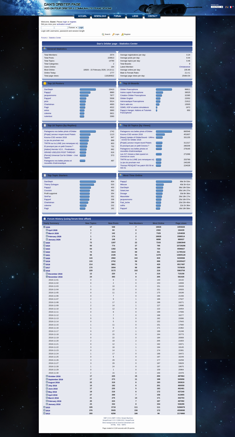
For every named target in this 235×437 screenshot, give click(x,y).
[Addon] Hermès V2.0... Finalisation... (60, 149)
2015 (48, 407)
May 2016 (52, 392)
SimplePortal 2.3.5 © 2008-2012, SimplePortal (118, 420)
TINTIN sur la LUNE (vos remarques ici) (61, 143)
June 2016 (53, 389)
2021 (48, 255)
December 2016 (55, 274)
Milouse (123, 184)
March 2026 (53, 233)
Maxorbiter (124, 196)
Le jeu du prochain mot (54, 140)
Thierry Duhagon (51, 184)
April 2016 (52, 395)
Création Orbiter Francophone (133, 95)
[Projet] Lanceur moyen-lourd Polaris (59, 134)
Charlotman (49, 104)
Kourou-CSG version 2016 (55, 137)
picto (46, 101)
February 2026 (54, 236)
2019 (48, 261)
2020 (48, 258)
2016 (48, 271)
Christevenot (184, 67)
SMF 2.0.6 (107, 418)
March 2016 (53, 398)
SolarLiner (124, 190)
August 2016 (54, 382)
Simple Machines (127, 418)
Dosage (123, 193)
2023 (48, 249)
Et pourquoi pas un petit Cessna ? (58, 146)
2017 (48, 268)
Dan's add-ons (126, 104)
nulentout (48, 116)
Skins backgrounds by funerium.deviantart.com (118, 423)
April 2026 (52, 230)
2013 (48, 413)
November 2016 (55, 277)
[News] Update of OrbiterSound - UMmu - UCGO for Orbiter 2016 (137, 138)
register (73, 22)
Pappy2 (47, 92)
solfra (122, 205)
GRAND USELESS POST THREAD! (59, 152)
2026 (48, 227)
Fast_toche (125, 202)
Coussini (48, 190)
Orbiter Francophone (129, 89)
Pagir (46, 107)
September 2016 (55, 379)
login (65, 22)
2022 (48, 252)
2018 (48, 264)
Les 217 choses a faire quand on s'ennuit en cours (134, 155)
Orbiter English (126, 98)
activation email (63, 24)
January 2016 (54, 404)
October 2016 (54, 376)
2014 (48, 410)
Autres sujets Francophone (131, 92)
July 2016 (52, 386)
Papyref (47, 98)
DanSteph (48, 89)
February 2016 (54, 401)
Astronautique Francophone (132, 101)
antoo (46, 110)
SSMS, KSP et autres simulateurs (134, 107)
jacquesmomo (50, 95)
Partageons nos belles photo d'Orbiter (60, 131)
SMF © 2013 (116, 418)
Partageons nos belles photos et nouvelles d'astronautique (58, 162)
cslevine (47, 113)
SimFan (47, 196)
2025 (48, 243)
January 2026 (54, 240)
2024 (48, 246)
